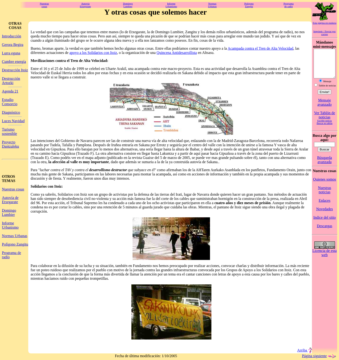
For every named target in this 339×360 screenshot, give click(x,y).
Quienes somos (324, 185)
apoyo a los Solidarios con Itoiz (93, 53)
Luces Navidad (13, 121)
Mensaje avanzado (324, 108)
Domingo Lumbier (9, 212)
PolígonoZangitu (249, 5)
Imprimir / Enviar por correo (324, 33)
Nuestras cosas (13, 189)
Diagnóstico (11, 112)
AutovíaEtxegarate (85, 5)
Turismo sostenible (9, 131)
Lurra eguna (11, 53)
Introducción (11, 36)
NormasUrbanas (212, 5)
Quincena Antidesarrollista (177, 53)
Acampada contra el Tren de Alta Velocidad (260, 48)
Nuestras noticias (324, 195)
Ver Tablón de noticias (324, 121)
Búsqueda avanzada (324, 165)
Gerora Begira (12, 45)
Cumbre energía (14, 62)
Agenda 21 (10, 91)
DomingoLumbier (128, 5)
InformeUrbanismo (171, 5)
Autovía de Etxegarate (10, 200)
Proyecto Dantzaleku (10, 144)
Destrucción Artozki (11, 81)
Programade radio (288, 5)
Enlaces (325, 206)
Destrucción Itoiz (15, 70)
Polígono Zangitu (15, 244)
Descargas (324, 232)
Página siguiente (319, 356)
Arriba (304, 350)
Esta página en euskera (324, 22)
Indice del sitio (324, 223)
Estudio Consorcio (9, 102)
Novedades (324, 215)
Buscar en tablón (324, 129)
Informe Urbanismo (10, 225)
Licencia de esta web (324, 258)
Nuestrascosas (44, 5)
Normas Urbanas (14, 236)
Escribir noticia (324, 126)
